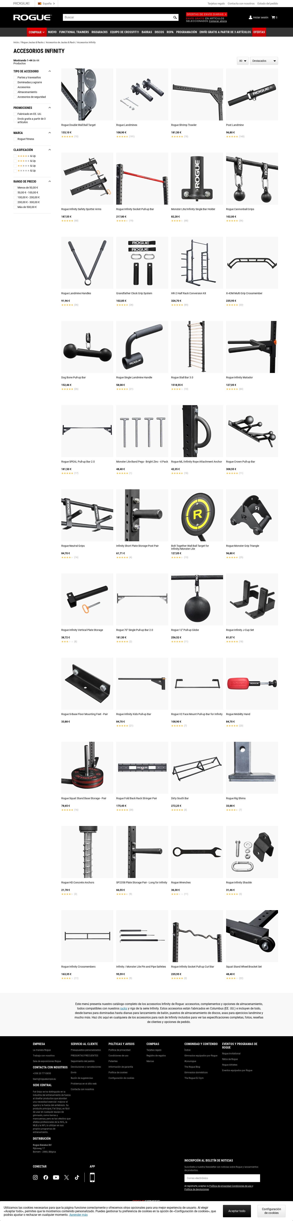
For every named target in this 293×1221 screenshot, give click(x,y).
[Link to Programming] (186, 32)
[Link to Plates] (159, 32)
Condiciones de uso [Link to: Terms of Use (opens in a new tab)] (242, 1186)
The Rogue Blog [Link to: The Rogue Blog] (192, 1067)
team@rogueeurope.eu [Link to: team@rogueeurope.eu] (44, 1079)
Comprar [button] (35, 32)
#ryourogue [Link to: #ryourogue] (190, 1061)
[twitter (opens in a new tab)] (66, 1177)
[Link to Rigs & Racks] (99, 32)
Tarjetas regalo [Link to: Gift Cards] (153, 1050)
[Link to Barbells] (147, 32)
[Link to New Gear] (52, 32)
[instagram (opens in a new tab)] (35, 1177)
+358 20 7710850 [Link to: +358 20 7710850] (42, 1073)
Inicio (16, 42)
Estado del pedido (267, 3)
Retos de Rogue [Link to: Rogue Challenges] (230, 1059)
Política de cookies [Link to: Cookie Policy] (118, 1072)
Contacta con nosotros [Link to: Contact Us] (82, 1089)
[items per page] (243, 61)
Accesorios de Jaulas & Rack (60, 42)
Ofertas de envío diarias (206, 14)
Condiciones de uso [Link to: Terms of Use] (118, 1055)
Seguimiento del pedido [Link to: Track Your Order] (83, 1061)
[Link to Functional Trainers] (74, 32)
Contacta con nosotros (241, 3)
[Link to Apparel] (170, 32)
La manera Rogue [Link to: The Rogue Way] (42, 1050)
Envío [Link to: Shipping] (73, 1072)
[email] (222, 1178)
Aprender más (78, 1215)
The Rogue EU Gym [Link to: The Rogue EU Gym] (194, 1078)
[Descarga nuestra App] (92, 1177)
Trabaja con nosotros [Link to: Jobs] (44, 1055)
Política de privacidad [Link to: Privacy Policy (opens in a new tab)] (220, 1186)
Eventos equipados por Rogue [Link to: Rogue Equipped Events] (237, 1070)
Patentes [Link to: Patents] (113, 1061)
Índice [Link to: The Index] (187, 1050)
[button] (175, 17)
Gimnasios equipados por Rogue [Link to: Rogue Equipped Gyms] (200, 1055)
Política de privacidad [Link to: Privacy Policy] (119, 1050)
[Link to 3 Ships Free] (225, 32)
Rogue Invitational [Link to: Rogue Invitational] (231, 1053)
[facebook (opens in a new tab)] (45, 1177)
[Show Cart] (274, 17)
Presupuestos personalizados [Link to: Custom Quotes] (86, 1050)
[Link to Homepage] (32, 17)
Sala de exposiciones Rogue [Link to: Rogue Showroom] (47, 1061)
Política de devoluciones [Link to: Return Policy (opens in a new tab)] (196, 1189)
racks (123, 1008)
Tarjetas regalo (216, 3)
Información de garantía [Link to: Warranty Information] (121, 1067)
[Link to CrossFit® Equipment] (124, 32)
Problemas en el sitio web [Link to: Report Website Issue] (84, 1083)
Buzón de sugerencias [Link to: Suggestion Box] (82, 1078)
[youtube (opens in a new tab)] (56, 1177)
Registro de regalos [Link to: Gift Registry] (156, 1055)
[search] (121, 17)
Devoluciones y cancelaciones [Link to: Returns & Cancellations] (86, 1067)
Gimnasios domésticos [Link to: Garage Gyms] (196, 1072)
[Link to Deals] (259, 32)
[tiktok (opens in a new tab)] (77, 1177)
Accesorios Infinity (86, 42)
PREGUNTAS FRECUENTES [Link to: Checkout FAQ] (84, 1055)
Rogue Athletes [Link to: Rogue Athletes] (229, 1065)
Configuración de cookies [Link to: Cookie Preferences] (121, 1078)
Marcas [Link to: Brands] (150, 1061)
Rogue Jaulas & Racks (32, 42)
